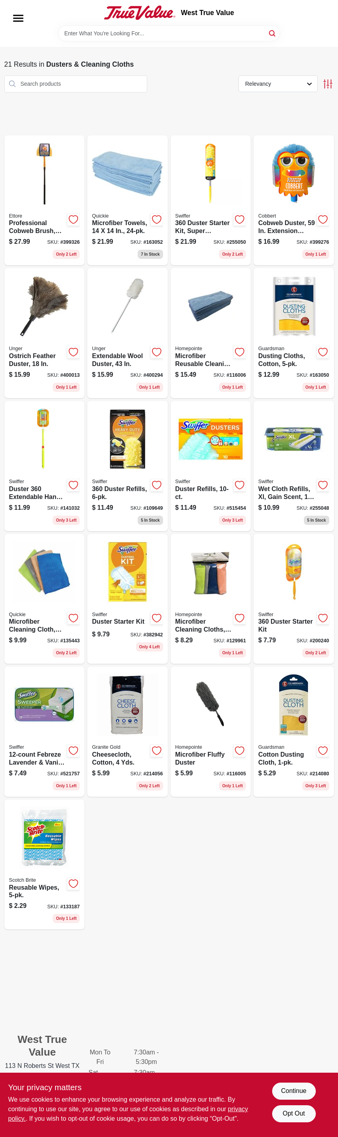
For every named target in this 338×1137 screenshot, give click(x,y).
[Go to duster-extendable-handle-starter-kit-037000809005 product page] (44, 466)
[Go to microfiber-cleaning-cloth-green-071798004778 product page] (44, 599)
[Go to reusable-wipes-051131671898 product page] (44, 865)
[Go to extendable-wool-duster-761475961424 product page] (127, 333)
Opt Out (293, 1113)
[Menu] (18, 18)
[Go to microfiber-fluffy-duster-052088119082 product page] (211, 732)
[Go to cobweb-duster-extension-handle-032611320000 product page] (294, 200)
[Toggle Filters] (327, 84)
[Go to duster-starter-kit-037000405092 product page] (127, 599)
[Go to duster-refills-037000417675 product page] (211, 466)
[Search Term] (169, 33)
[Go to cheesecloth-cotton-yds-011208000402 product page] (127, 732)
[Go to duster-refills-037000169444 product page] (127, 466)
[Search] (272, 32)
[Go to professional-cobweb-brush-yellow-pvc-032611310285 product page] (44, 200)
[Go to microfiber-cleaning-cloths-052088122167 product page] (211, 599)
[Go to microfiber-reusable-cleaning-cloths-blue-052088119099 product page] (211, 333)
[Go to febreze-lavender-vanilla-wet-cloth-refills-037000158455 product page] (44, 732)
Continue (293, 1090)
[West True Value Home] (139, 13)
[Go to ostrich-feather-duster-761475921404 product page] (44, 333)
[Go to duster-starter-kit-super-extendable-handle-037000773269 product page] (211, 200)
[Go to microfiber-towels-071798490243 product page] (127, 200)
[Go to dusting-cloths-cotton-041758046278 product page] (294, 333)
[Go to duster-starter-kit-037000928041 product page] (294, 599)
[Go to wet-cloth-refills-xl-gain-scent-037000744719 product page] (294, 466)
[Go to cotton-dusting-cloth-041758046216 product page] (294, 732)
